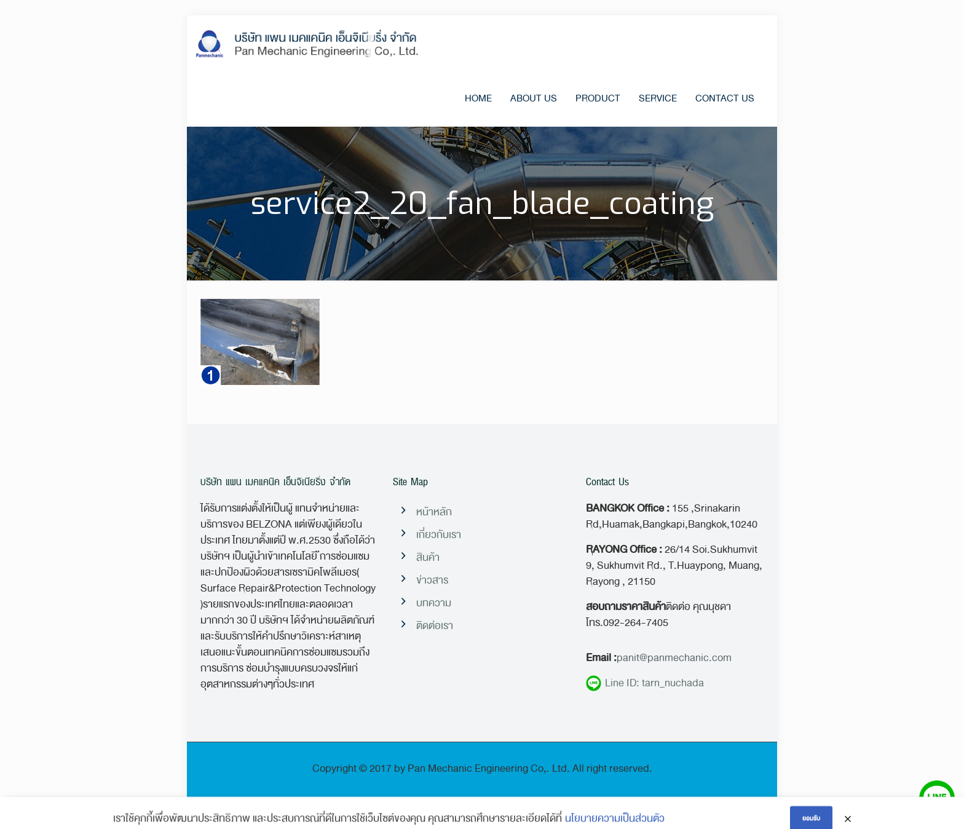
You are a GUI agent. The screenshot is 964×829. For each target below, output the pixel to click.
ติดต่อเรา (434, 625)
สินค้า (428, 557)
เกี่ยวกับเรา (438, 534)
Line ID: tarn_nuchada (645, 683)
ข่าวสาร (432, 580)
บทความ (433, 603)
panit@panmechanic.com (674, 657)
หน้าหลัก (434, 512)
